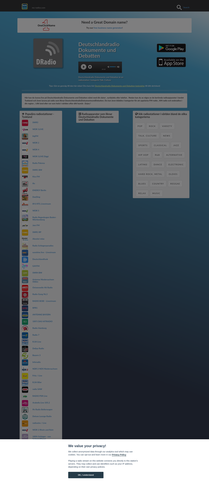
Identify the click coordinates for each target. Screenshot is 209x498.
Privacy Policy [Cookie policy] (119, 455)
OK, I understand (86, 475)
